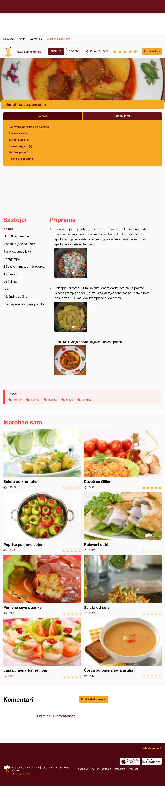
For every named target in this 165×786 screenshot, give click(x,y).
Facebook (82, 769)
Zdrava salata (17, 133)
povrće (35, 399)
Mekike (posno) (18, 152)
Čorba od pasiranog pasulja (123, 648)
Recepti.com (82, 6)
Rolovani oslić (123, 522)
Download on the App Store (130, 761)
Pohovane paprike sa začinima (28, 126)
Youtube (106, 769)
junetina (86, 399)
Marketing (65, 767)
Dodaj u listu (152, 51)
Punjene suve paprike (42, 585)
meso (69, 399)
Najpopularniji (122, 115)
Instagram (119, 769)
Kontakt (16, 770)
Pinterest (133, 769)
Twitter (95, 769)
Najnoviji (42, 115)
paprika (52, 399)
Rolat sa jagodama (20, 158)
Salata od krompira (42, 459)
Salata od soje (123, 585)
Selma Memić (32, 51)
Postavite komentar (94, 699)
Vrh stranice (151, 748)
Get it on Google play (152, 761)
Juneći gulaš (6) (18, 139)
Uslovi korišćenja (49, 767)
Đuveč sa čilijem (123, 459)
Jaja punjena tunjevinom (42, 648)
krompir (17, 399)
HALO (25, 774)
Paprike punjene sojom (42, 522)
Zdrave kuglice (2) (20, 146)
